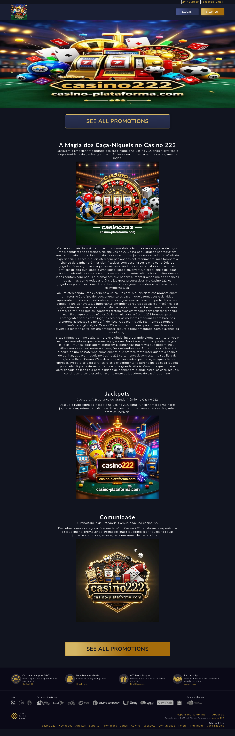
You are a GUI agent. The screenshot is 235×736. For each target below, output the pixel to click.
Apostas (81, 725)
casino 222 (218, 718)
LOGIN (187, 12)
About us (218, 714)
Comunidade (167, 725)
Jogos (124, 725)
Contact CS (28, 684)
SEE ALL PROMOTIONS (117, 121)
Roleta (182, 725)
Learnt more (190, 684)
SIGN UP (212, 12)
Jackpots (149, 725)
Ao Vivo (136, 725)
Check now (81, 684)
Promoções (109, 725)
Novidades (65, 725)
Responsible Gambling (190, 714)
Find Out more (137, 684)
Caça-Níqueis (215, 725)
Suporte (94, 725)
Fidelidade (197, 725)
